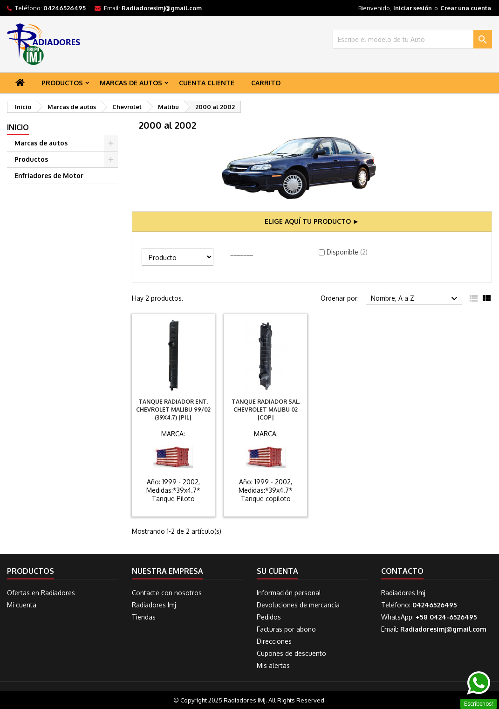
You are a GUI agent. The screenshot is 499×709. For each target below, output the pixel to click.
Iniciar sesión (412, 8)
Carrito (265, 83)
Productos (62, 83)
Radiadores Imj (154, 605)
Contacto (402, 571)
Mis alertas (273, 665)
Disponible (347, 252)
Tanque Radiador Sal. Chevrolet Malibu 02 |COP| (266, 409)
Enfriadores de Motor (48, 175)
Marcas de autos (131, 83)
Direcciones (274, 641)
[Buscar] (412, 39)
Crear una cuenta (465, 8)
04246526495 (64, 8)
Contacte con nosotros (167, 593)
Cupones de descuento (291, 653)
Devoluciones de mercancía (298, 605)
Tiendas (144, 617)
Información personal (289, 593)
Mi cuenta (21, 605)
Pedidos (269, 617)
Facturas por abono (286, 629)
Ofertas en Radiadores (41, 593)
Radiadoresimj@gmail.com (162, 8)
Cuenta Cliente (206, 83)
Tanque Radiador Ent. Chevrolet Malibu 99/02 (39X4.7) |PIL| (173, 409)
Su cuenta (277, 571)
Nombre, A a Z (415, 298)
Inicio (18, 127)
